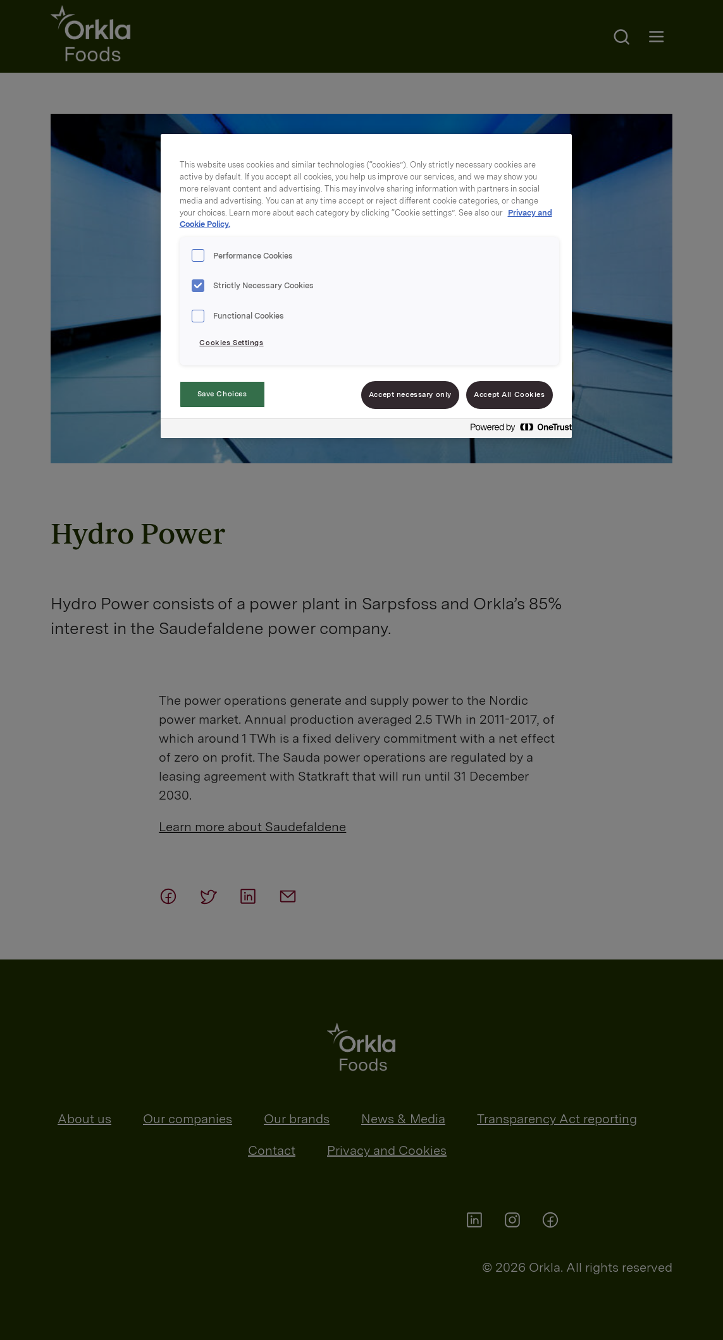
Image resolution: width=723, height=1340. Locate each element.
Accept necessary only (410, 394)
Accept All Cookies (509, 394)
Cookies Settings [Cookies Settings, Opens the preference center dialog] (231, 342)
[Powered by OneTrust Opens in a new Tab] (517, 430)
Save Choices (222, 393)
